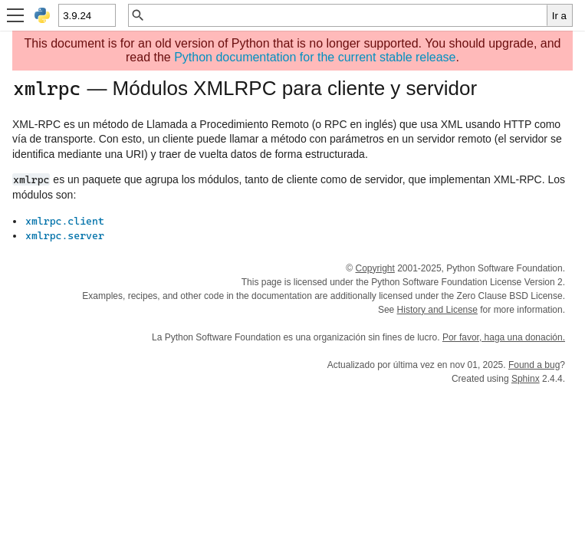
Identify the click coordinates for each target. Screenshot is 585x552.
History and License (437, 309)
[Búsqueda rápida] (346, 15)
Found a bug (534, 365)
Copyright (374, 268)
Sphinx (525, 378)
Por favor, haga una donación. (503, 337)
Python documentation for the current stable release (314, 57)
